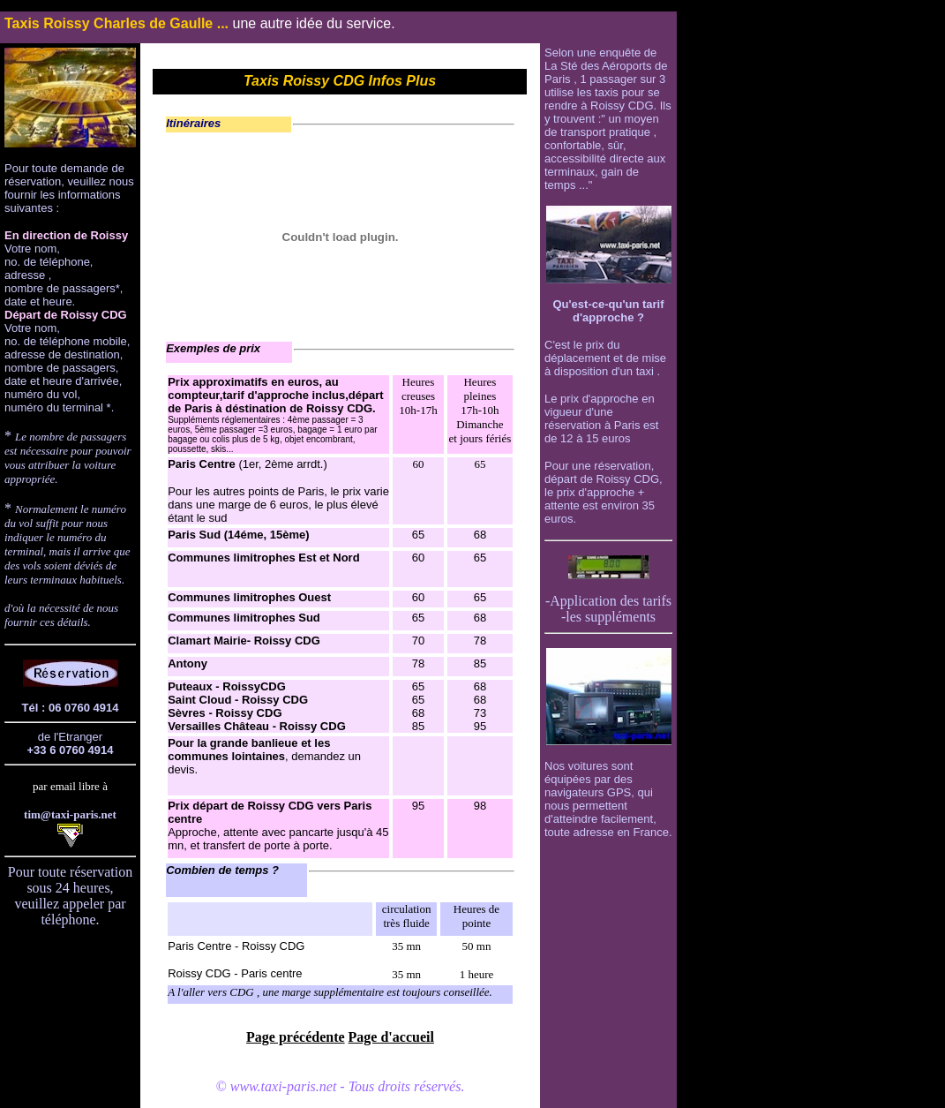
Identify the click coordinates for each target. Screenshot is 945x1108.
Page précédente (295, 1036)
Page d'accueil (391, 1036)
